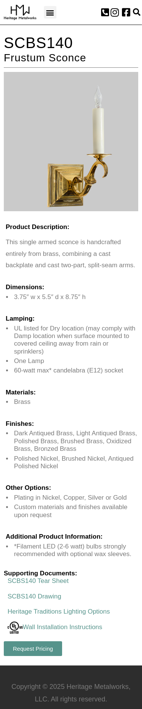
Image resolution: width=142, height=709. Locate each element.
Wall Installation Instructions (55, 627)
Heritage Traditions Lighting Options (59, 611)
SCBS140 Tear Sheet (38, 580)
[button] (50, 12)
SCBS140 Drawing (34, 596)
